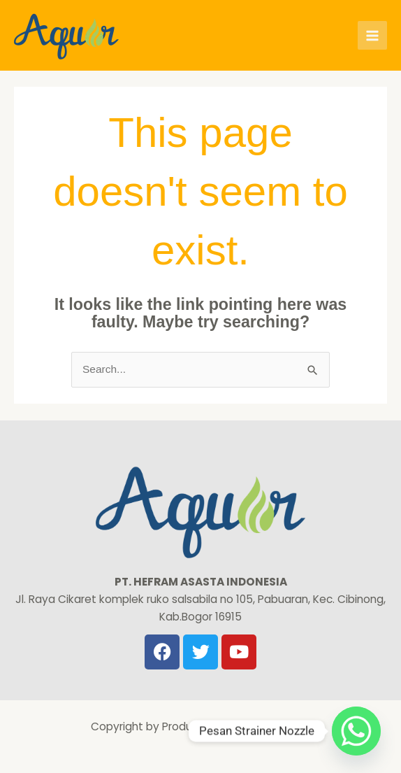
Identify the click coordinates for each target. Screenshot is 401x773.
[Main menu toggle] (372, 35)
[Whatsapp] (356, 731)
